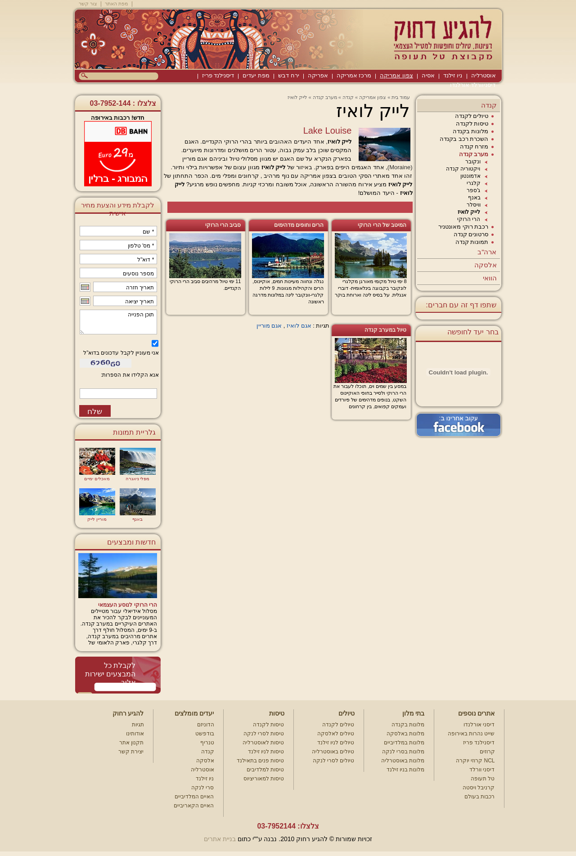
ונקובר (473, 161)
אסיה (428, 75)
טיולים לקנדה (472, 116)
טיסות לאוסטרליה (263, 742)
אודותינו (135, 733)
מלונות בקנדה (471, 131)
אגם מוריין (269, 325)
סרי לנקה (202, 787)
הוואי (490, 278)
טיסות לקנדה (472, 123)
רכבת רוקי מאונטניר (463, 226)
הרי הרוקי (468, 219)
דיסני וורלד (482, 769)
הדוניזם (205, 724)
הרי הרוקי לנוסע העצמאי (127, 605)
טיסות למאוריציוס (263, 778)
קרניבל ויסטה (479, 787)
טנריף (207, 742)
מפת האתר (116, 3)
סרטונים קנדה (471, 234)
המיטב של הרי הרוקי (382, 225)
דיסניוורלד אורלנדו (473, 84)
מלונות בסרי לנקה (403, 751)
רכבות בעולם (479, 796)
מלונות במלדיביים (404, 742)
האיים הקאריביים (194, 805)
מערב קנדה (474, 154)
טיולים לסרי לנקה (334, 760)
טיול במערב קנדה (385, 330)
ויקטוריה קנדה (463, 169)
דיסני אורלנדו (479, 724)
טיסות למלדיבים (265, 769)
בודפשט (204, 733)
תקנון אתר (131, 742)
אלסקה (485, 265)
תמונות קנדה (472, 242)
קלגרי (474, 183)
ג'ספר (473, 190)
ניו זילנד (453, 75)
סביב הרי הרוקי (223, 225)
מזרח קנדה (474, 146)
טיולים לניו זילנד (336, 742)
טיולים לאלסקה (335, 733)
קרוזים (487, 751)
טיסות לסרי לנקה (263, 733)
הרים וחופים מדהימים (299, 225)
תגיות (138, 724)
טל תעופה (483, 778)
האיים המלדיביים (194, 796)
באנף (474, 197)
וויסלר (474, 205)
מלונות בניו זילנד (406, 769)
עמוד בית (401, 97)
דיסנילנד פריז (218, 75)
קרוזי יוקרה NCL (475, 760)
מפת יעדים (256, 75)
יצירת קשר (131, 751)
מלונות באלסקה (405, 733)
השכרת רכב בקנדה (464, 138)
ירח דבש (288, 75)
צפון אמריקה (396, 75)
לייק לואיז (469, 212)
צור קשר (88, 3)
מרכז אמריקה (354, 75)
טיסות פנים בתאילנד (260, 760)
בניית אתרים (220, 838)
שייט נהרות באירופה (471, 733)
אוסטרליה (483, 75)
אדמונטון (470, 176)
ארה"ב (486, 252)
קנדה (489, 105)
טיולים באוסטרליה (333, 751)
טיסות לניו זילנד (266, 751)
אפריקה (318, 75)
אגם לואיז (299, 325)
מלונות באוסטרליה (402, 760)
